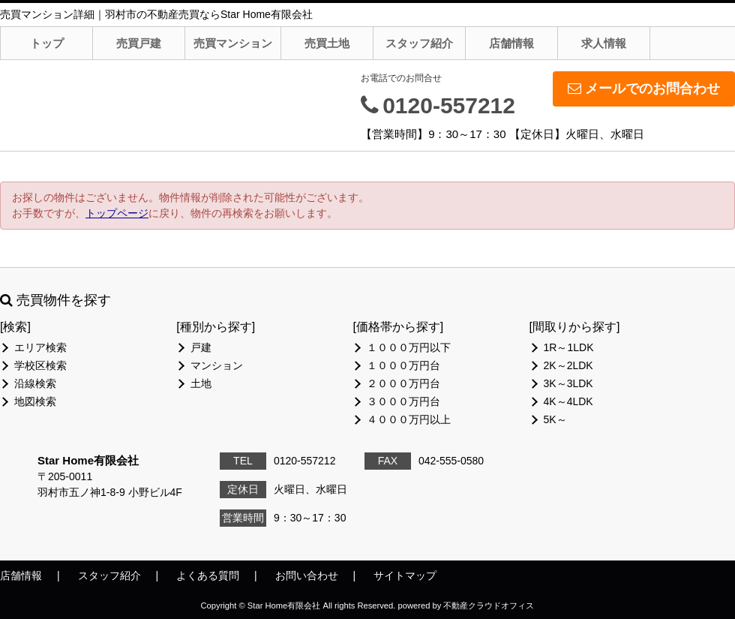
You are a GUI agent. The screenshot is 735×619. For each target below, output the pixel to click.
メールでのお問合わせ (644, 88)
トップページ (117, 213)
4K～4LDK (568, 401)
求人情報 (603, 43)
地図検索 (35, 401)
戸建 (201, 347)
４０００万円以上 (409, 419)
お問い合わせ (306, 575)
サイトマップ (405, 575)
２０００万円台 (403, 383)
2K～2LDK (568, 365)
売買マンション (233, 43)
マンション (216, 365)
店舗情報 (511, 43)
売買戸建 (138, 43)
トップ (47, 43)
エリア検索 (40, 347)
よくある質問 (207, 575)
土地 (201, 383)
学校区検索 (40, 365)
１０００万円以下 (409, 347)
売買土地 (327, 43)
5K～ (555, 419)
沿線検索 (35, 383)
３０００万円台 (403, 401)
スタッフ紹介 (419, 43)
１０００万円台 (403, 365)
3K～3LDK (568, 383)
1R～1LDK (569, 347)
